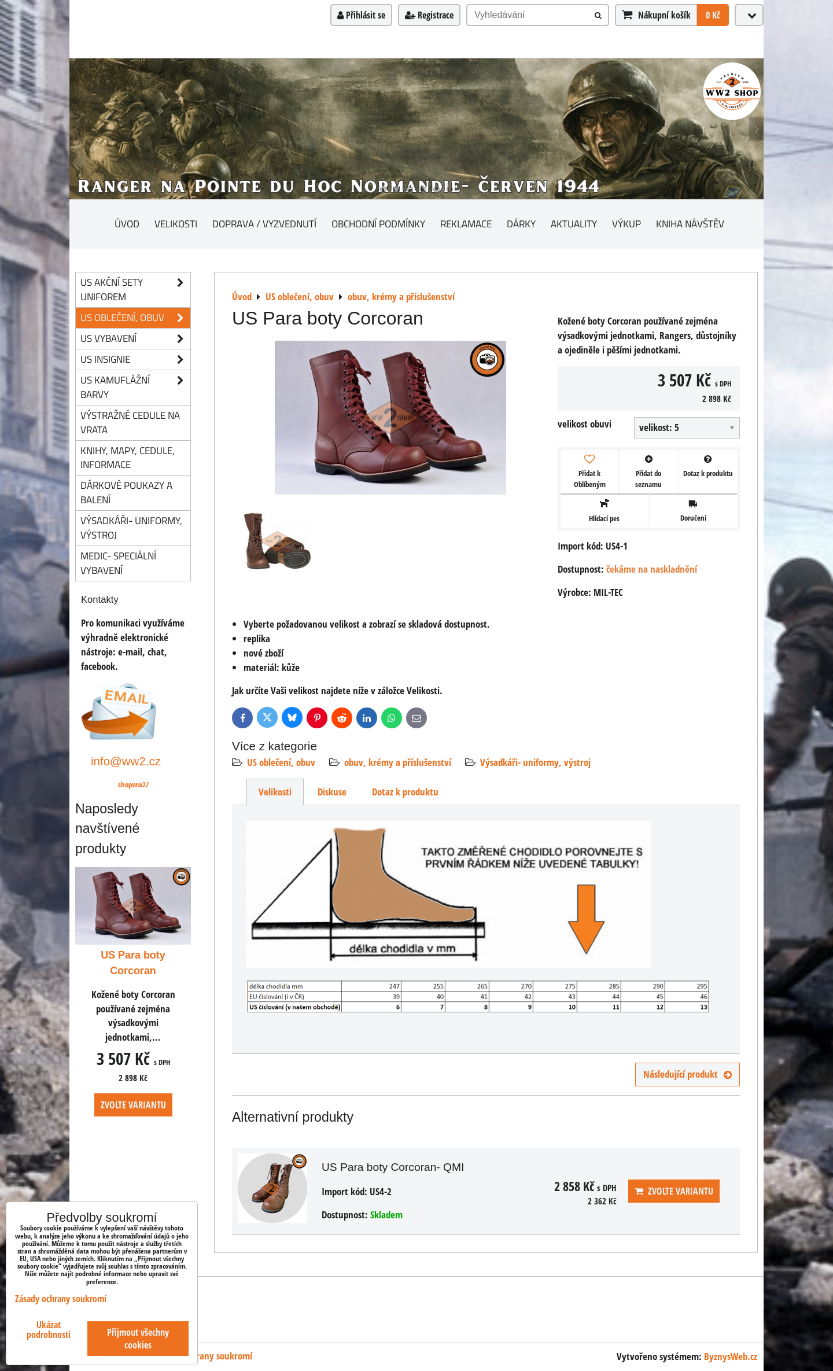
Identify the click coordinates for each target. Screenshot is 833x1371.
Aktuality (574, 223)
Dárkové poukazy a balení (126, 492)
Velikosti (175, 223)
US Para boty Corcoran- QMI (393, 1167)
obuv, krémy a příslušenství (397, 762)
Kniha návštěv (690, 223)
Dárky (521, 223)
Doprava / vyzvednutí (264, 223)
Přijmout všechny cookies (138, 1338)
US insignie (135, 359)
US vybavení (135, 339)
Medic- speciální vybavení (118, 562)
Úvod (127, 223)
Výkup (626, 223)
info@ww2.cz (126, 761)
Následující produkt (687, 1074)
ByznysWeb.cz (730, 1356)
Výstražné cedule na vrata (130, 422)
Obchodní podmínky (378, 223)
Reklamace (466, 223)
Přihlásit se (361, 15)
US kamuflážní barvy (135, 387)
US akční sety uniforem (135, 289)
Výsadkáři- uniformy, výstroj (535, 762)
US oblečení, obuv (281, 762)
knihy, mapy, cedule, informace (127, 457)
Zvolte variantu (674, 1191)
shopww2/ (133, 784)
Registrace (429, 15)
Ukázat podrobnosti (49, 1330)
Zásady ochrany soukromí (203, 1355)
